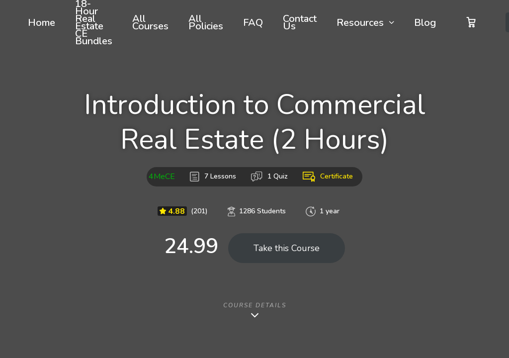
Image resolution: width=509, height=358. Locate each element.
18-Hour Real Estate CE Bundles (93, 22)
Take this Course (287, 248)
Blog (425, 22)
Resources (360, 22)
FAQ (253, 22)
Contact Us (300, 22)
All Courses (150, 22)
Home (41, 22)
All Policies (205, 22)
